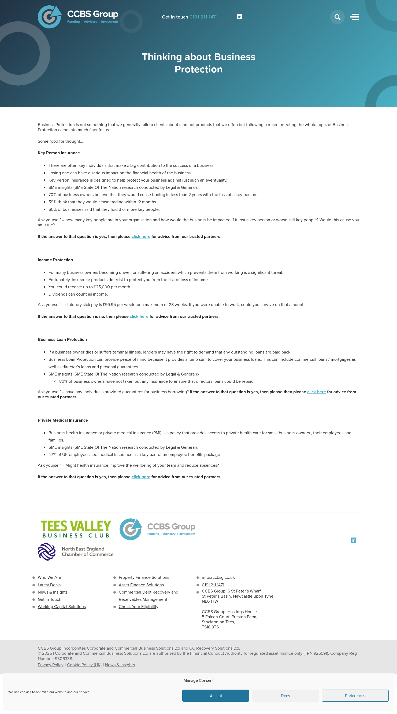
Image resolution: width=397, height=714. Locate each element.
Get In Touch (49, 599)
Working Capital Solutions (62, 606)
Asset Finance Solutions (141, 585)
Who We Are (49, 577)
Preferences (355, 696)
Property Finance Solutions (144, 577)
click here (141, 236)
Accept (216, 696)
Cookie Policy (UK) (84, 665)
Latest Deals (49, 585)
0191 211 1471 (204, 16)
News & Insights (53, 592)
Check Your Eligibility (138, 606)
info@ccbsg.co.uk (218, 577)
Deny (285, 696)
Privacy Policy (51, 665)
